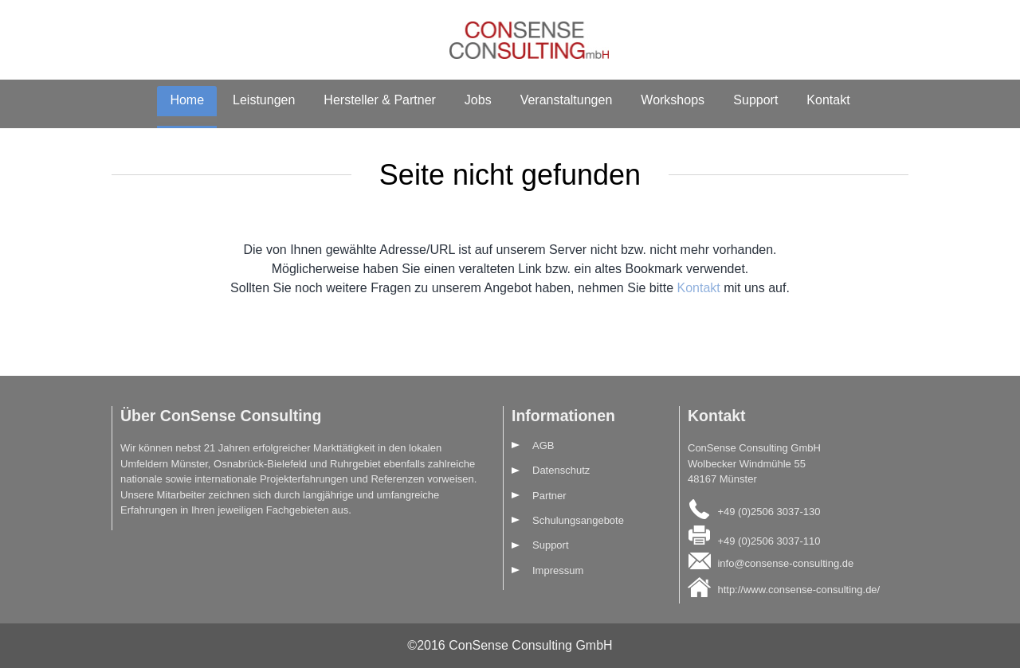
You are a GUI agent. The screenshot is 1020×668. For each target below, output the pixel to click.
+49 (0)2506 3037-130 (768, 511)
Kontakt (827, 100)
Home (187, 100)
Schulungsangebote (578, 520)
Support (755, 100)
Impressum (557, 570)
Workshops (672, 100)
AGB (543, 445)
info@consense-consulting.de (785, 563)
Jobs (478, 100)
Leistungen (264, 100)
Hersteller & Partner (380, 100)
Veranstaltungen (566, 100)
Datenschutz (561, 470)
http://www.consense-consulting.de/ (798, 589)
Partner (549, 496)
